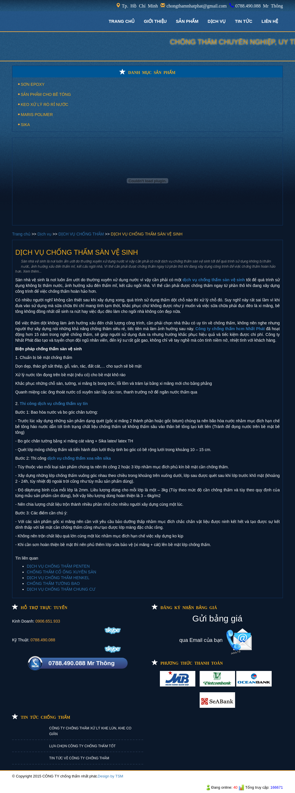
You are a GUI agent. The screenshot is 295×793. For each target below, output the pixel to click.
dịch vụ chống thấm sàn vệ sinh (214, 279)
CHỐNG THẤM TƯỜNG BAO (53, 583)
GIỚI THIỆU (155, 21)
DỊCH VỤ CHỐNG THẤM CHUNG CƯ (61, 589)
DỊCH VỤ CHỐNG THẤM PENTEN (58, 566)
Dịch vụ (45, 234)
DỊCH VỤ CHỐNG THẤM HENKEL (58, 577)
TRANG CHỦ (122, 21)
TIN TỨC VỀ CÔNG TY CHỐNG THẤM (79, 758)
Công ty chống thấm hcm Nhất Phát (230, 328)
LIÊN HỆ (270, 21)
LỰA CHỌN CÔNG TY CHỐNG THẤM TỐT (82, 746)
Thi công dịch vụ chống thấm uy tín (54, 403)
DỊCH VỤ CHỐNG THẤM (81, 234)
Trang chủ (22, 234)
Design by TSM (110, 776)
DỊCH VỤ (217, 21)
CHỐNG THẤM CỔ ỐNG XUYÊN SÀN (61, 572)
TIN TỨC (243, 21)
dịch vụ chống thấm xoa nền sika (79, 458)
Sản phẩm (187, 21)
